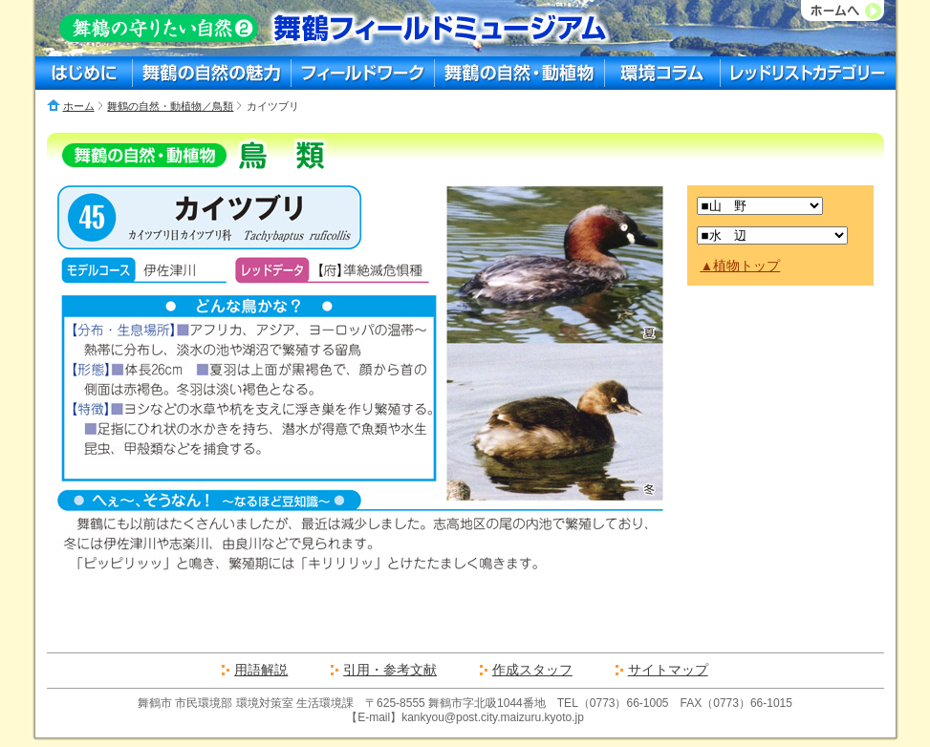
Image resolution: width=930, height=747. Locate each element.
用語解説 (261, 669)
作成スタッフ (532, 669)
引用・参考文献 (390, 669)
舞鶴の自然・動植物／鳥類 (170, 106)
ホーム (79, 106)
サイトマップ (668, 669)
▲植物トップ (740, 265)
